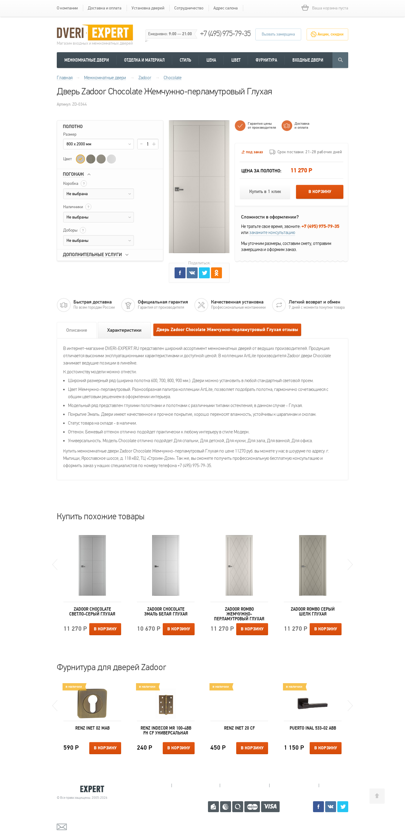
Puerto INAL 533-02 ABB (313, 728)
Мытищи (147, 785)
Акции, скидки (330, 34)
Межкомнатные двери (86, 60)
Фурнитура (266, 60)
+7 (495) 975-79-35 (225, 33)
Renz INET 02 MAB (92, 728)
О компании (67, 8)
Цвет (235, 60)
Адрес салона (225, 8)
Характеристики (124, 330)
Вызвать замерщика (278, 34)
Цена (211, 60)
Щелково (294, 785)
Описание (76, 330)
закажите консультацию (272, 232)
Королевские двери (83, 789)
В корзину (319, 192)
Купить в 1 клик (265, 192)
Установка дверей (147, 8)
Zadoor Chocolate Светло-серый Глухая (92, 611)
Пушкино (244, 785)
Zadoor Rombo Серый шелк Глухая (313, 611)
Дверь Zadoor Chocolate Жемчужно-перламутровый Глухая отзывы (227, 330)
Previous (54, 564)
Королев (196, 785)
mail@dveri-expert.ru (87, 826)
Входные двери (307, 60)
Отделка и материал (144, 60)
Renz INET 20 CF (239, 728)
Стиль (185, 60)
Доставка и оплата (104, 8)
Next (350, 564)
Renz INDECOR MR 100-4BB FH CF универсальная (166, 730)
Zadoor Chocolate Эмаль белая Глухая (166, 611)
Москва (342, 785)
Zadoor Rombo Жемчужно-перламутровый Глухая (239, 614)
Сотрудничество (188, 8)
